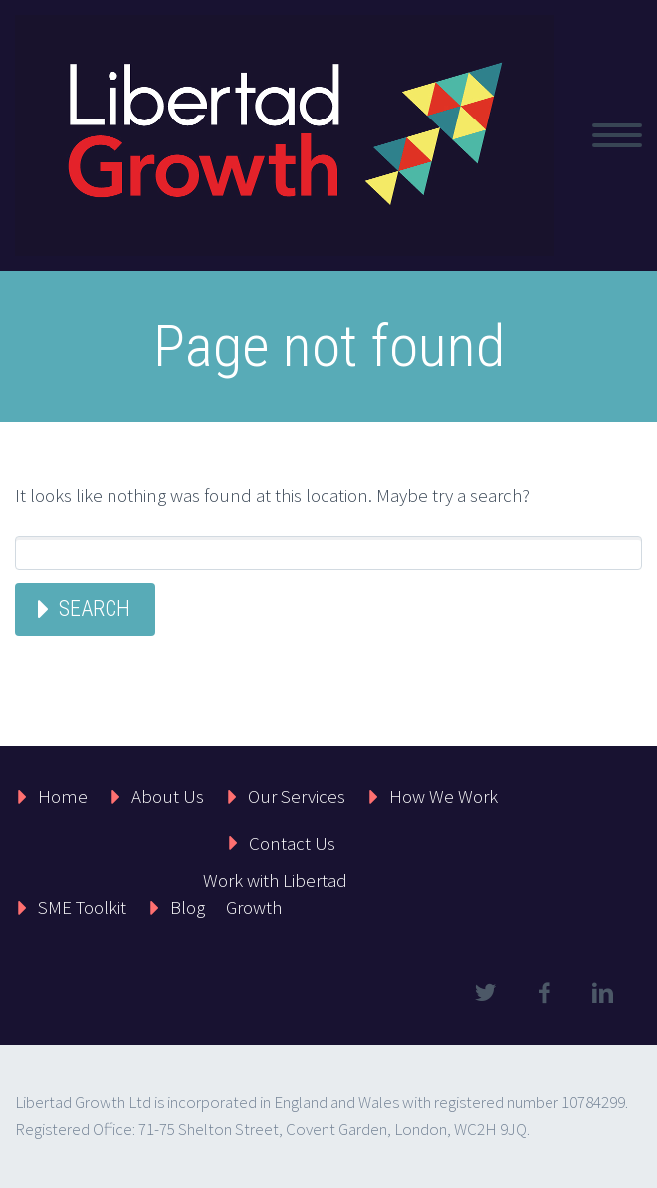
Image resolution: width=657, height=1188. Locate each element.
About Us (167, 796)
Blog (187, 907)
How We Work (443, 796)
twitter (485, 993)
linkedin (602, 993)
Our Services (296, 796)
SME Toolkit (82, 907)
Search (94, 608)
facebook (543, 993)
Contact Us (292, 843)
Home (63, 796)
